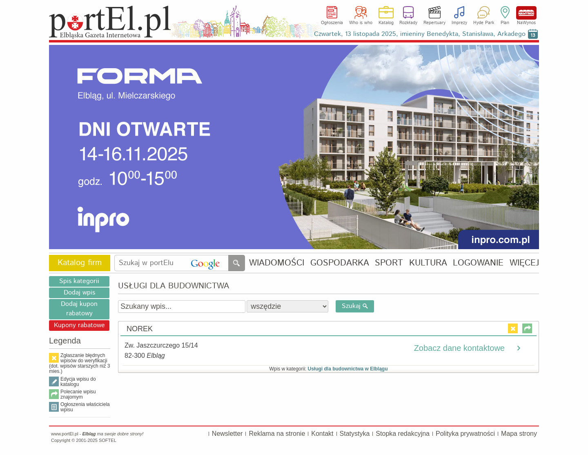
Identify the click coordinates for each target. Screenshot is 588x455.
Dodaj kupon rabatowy (79, 308)
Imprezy (459, 23)
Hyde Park (483, 23)
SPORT (389, 263)
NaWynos (526, 13)
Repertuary (434, 23)
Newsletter (227, 433)
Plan (505, 23)
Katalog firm (80, 263)
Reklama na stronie (277, 433)
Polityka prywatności (465, 433)
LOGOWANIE (478, 263)
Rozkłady (408, 23)
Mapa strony (519, 433)
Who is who (360, 23)
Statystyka (355, 433)
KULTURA (428, 263)
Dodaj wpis (79, 292)
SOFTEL (107, 440)
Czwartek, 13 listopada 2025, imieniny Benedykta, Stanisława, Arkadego (420, 34)
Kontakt (322, 433)
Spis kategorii (79, 281)
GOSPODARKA (339, 263)
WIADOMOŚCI (276, 263)
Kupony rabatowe (79, 325)
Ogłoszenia (332, 23)
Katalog (386, 23)
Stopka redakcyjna (403, 433)
